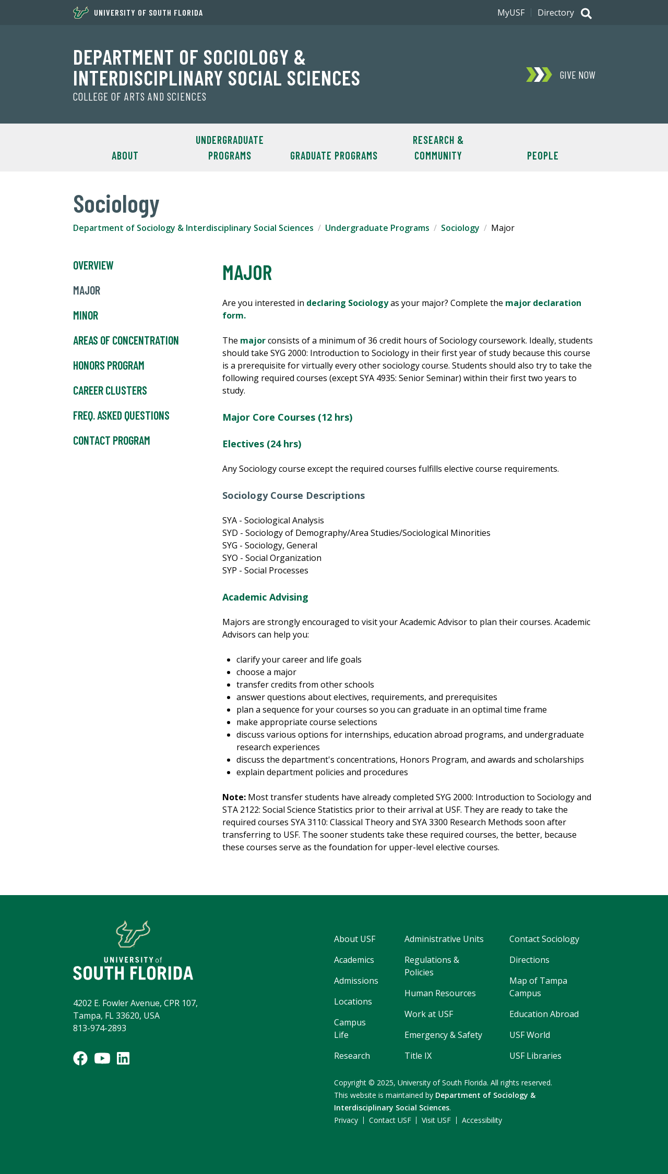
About (125, 155)
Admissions (356, 980)
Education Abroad (544, 1014)
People (543, 155)
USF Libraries (535, 1055)
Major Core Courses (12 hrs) (287, 417)
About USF (354, 939)
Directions (529, 959)
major (253, 340)
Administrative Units (444, 939)
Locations (353, 1001)
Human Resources (440, 993)
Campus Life (350, 1029)
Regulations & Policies (431, 966)
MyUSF (510, 12)
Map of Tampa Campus (538, 987)
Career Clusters (110, 390)
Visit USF (436, 1120)
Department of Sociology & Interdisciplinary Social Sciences (217, 67)
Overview (93, 265)
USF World (529, 1035)
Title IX (418, 1055)
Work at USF (428, 1014)
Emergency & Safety (443, 1035)
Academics (354, 959)
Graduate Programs (334, 155)
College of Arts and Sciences (140, 96)
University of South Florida (138, 12)
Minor (85, 315)
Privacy (346, 1120)
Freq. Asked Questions (121, 415)
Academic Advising (265, 597)
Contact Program (111, 440)
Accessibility (482, 1120)
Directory (556, 12)
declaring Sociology (347, 303)
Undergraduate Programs (230, 147)
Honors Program (109, 365)
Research (352, 1055)
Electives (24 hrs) (261, 443)
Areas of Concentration (126, 340)
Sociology (460, 228)
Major (86, 290)
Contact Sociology (544, 939)
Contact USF (390, 1120)
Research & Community (438, 147)
